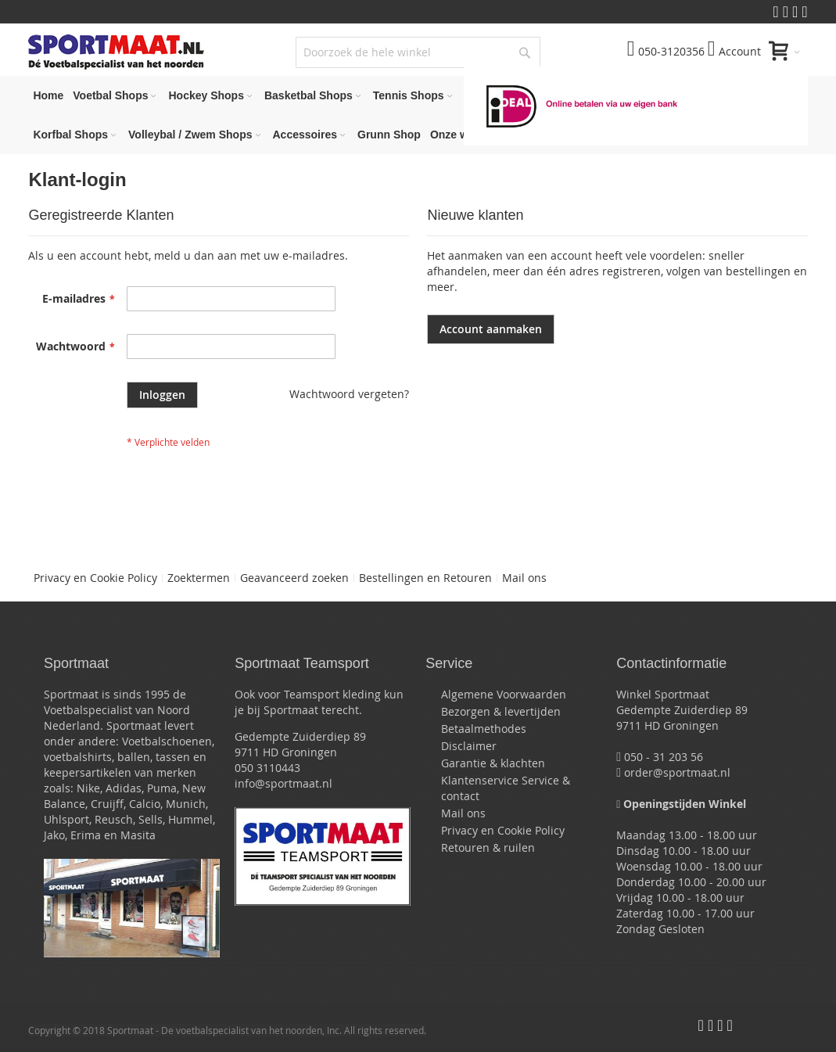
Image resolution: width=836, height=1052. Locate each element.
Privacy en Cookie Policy (95, 577)
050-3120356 (666, 51)
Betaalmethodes (483, 728)
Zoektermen (198, 577)
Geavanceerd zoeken (294, 577)
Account (734, 51)
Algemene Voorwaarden (503, 694)
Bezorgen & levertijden (501, 711)
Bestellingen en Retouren (425, 577)
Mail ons (524, 577)
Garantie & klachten (493, 763)
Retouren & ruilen (488, 847)
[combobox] (418, 52)
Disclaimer (469, 745)
